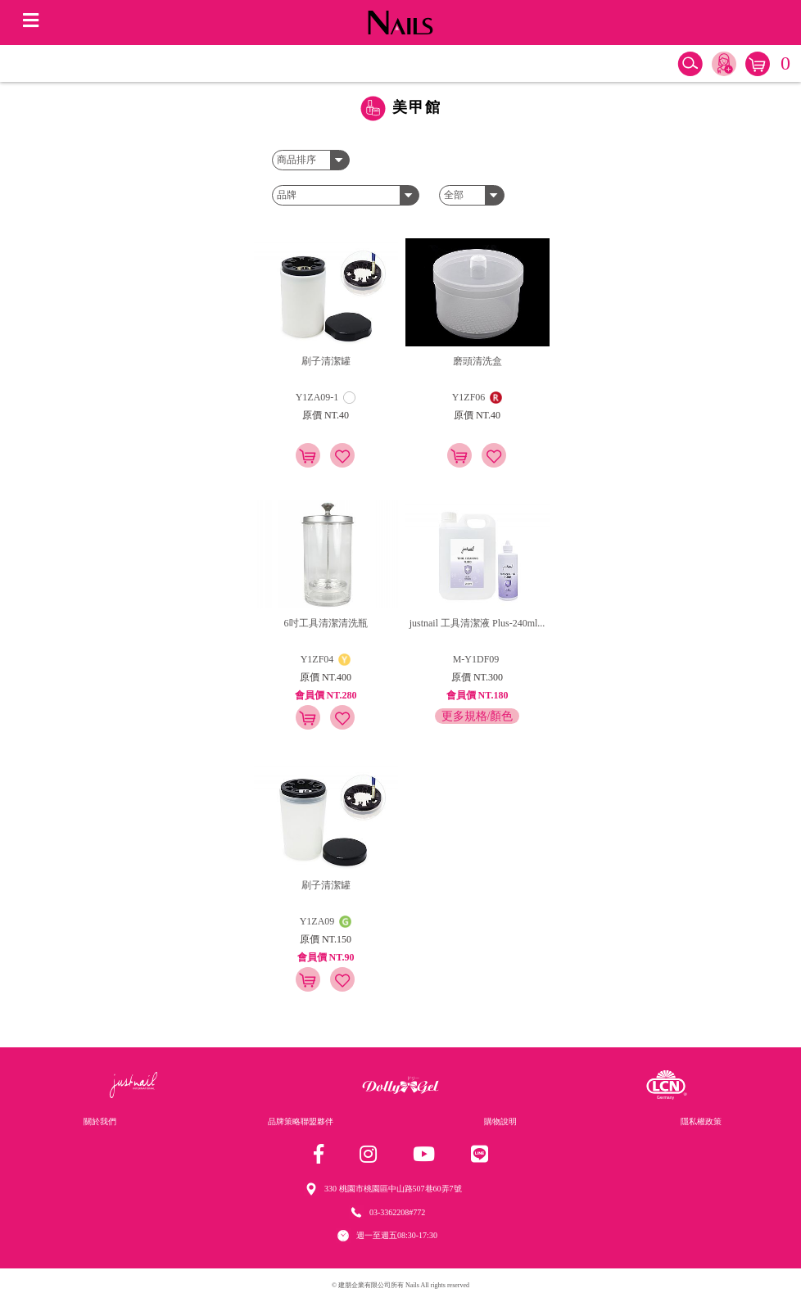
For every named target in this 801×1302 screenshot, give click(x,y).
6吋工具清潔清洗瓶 (326, 623)
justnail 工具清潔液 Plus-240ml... (477, 623)
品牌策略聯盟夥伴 (300, 1121)
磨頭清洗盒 (477, 361)
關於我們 (100, 1121)
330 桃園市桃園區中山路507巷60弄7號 (393, 1188)
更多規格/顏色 (477, 716)
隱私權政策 (701, 1121)
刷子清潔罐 (326, 361)
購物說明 (500, 1121)
